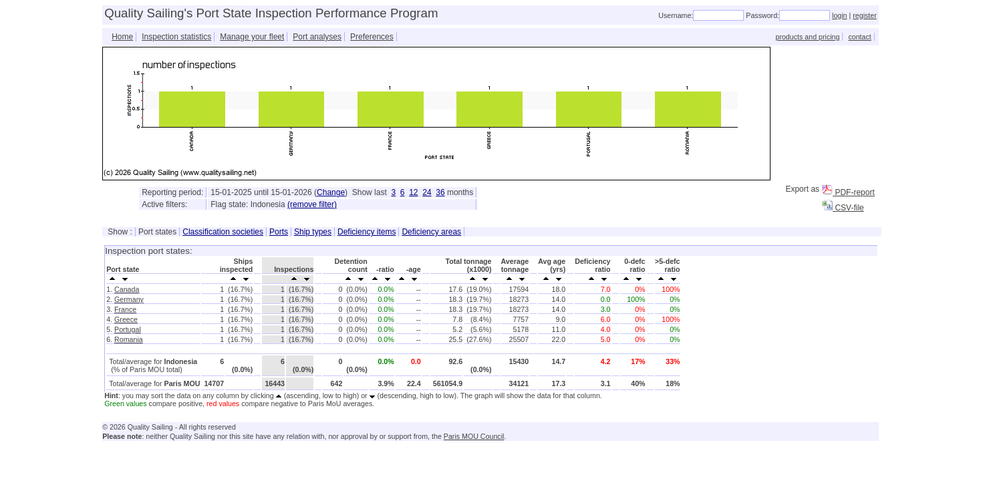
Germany (129, 299)
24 (426, 192)
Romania (128, 339)
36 (440, 192)
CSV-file (843, 207)
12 (413, 192)
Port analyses (317, 36)
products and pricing (807, 37)
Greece (126, 319)
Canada (126, 289)
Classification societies (222, 231)
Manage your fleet (252, 36)
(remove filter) (312, 204)
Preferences (372, 36)
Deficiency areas (431, 231)
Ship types (312, 231)
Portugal (127, 329)
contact (859, 37)
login (839, 15)
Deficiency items (366, 231)
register (865, 15)
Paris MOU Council (474, 436)
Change (331, 192)
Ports (278, 231)
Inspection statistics (176, 36)
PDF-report (848, 192)
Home (122, 36)
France (125, 309)
